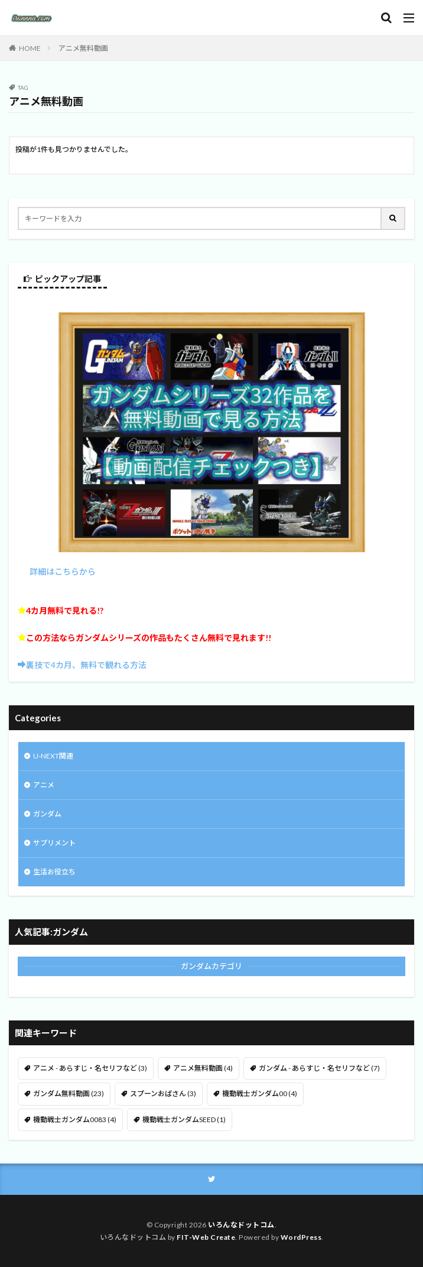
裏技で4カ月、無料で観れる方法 (86, 665)
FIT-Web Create (206, 1237)
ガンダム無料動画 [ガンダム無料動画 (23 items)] (68, 1093)
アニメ (43, 784)
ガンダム (47, 813)
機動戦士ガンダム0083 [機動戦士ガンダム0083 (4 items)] (74, 1119)
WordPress (301, 1237)
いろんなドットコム (241, 1224)
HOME (30, 48)
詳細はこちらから (63, 571)
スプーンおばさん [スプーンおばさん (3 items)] (163, 1093)
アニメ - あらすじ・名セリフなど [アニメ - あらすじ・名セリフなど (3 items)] (90, 1068)
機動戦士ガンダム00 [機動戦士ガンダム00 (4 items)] (259, 1093)
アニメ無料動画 (83, 48)
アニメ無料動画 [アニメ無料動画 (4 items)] (203, 1068)
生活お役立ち (54, 871)
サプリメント (54, 842)
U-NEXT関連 (53, 755)
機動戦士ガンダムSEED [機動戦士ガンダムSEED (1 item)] (184, 1119)
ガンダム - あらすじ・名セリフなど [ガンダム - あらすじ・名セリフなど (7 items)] (319, 1068)
